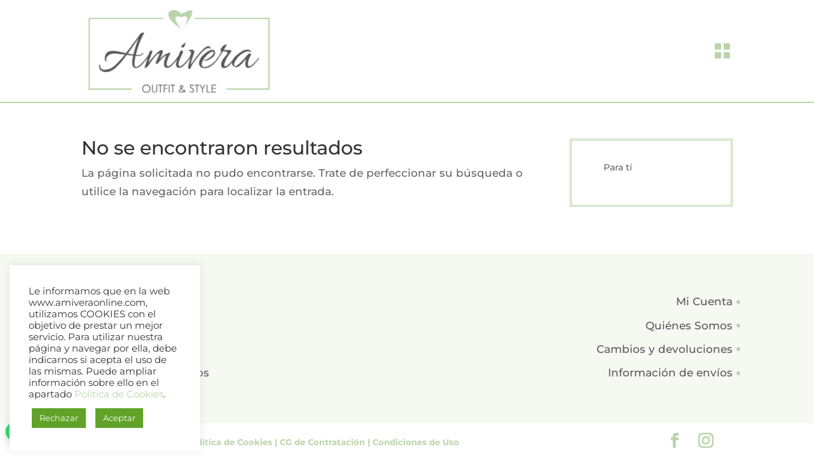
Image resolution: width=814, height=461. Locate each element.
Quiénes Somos (689, 325)
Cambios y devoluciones (665, 349)
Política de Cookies (118, 394)
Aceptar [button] (119, 418)
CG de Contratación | (326, 442)
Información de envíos (670, 372)
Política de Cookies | (234, 442)
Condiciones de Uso (416, 442)
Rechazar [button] (58, 418)
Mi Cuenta (704, 301)
